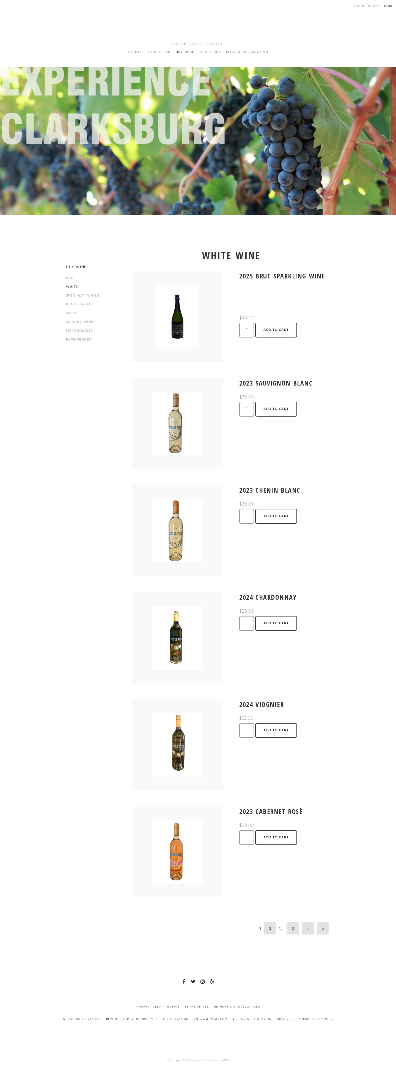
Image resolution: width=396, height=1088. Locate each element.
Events (135, 52)
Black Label (78, 304)
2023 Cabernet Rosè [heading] (270, 811)
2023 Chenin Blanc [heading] (269, 490)
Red (70, 278)
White (72, 287)
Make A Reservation (247, 52)
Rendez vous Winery (198, 24)
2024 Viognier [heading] (261, 704)
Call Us (82, 1018)
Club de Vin (159, 52)
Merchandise (79, 331)
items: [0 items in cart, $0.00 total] (380, 6)
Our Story (210, 52)
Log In (359, 6)
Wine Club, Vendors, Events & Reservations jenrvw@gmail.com (167, 1018)
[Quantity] (246, 330)
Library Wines (80, 322)
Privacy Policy (149, 1006)
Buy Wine (185, 52)
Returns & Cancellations (237, 1006)
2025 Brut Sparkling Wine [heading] (282, 275)
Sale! (71, 313)
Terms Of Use (197, 1006)
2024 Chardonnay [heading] (267, 597)
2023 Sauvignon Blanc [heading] (275, 382)
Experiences (78, 339)
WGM (226, 1060)
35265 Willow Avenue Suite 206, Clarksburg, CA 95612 (283, 1018)
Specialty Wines (82, 295)
